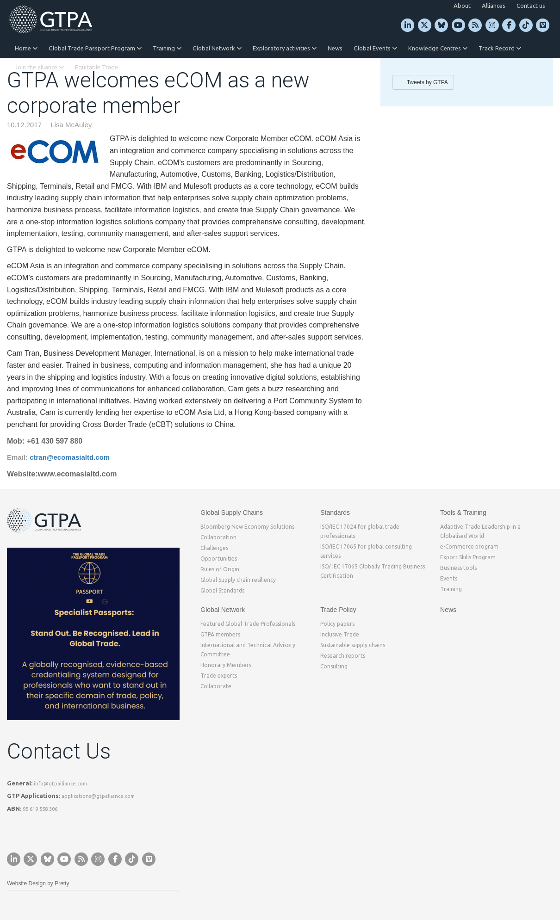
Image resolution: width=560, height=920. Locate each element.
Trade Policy (338, 609)
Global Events (375, 48)
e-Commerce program (469, 546)
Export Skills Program (468, 557)
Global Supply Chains (231, 512)
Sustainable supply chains (352, 645)
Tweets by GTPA (427, 82)
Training (167, 48)
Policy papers (337, 624)
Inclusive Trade (339, 634)
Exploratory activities (285, 48)
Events (448, 578)
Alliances (493, 5)
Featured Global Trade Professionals (247, 624)
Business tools (458, 568)
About (462, 5)
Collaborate (215, 686)
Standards (335, 512)
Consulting (334, 666)
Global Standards (222, 590)
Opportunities (218, 559)
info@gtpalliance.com (60, 783)
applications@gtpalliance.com (98, 796)
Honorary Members (225, 665)
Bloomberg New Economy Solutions (247, 527)
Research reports (342, 656)
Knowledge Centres (437, 48)
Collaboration (218, 537)
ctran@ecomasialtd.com (70, 457)
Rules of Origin (219, 569)
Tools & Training (463, 512)
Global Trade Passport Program (95, 48)
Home (26, 48)
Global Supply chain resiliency (238, 580)
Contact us (530, 5)
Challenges (214, 548)
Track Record (500, 48)
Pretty (62, 883)
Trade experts (218, 676)
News (335, 48)
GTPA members (220, 634)
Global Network (217, 48)
